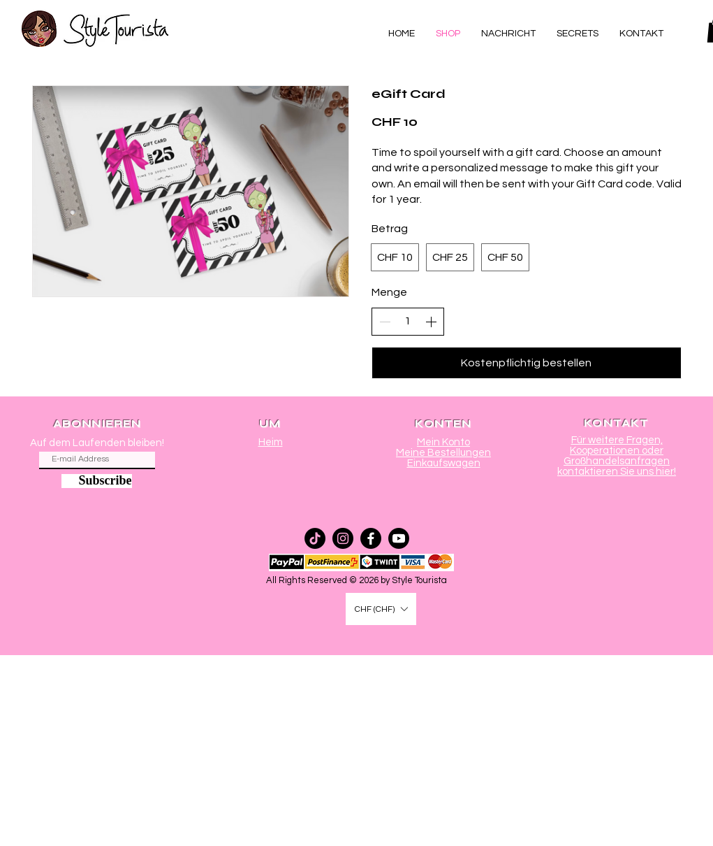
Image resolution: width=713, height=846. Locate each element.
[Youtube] (398, 538)
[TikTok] (314, 538)
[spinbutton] (407, 321)
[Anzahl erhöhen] (430, 321)
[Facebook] (370, 538)
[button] (381, 609)
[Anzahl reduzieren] (384, 321)
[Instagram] (342, 538)
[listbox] (381, 609)
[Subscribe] (96, 481)
